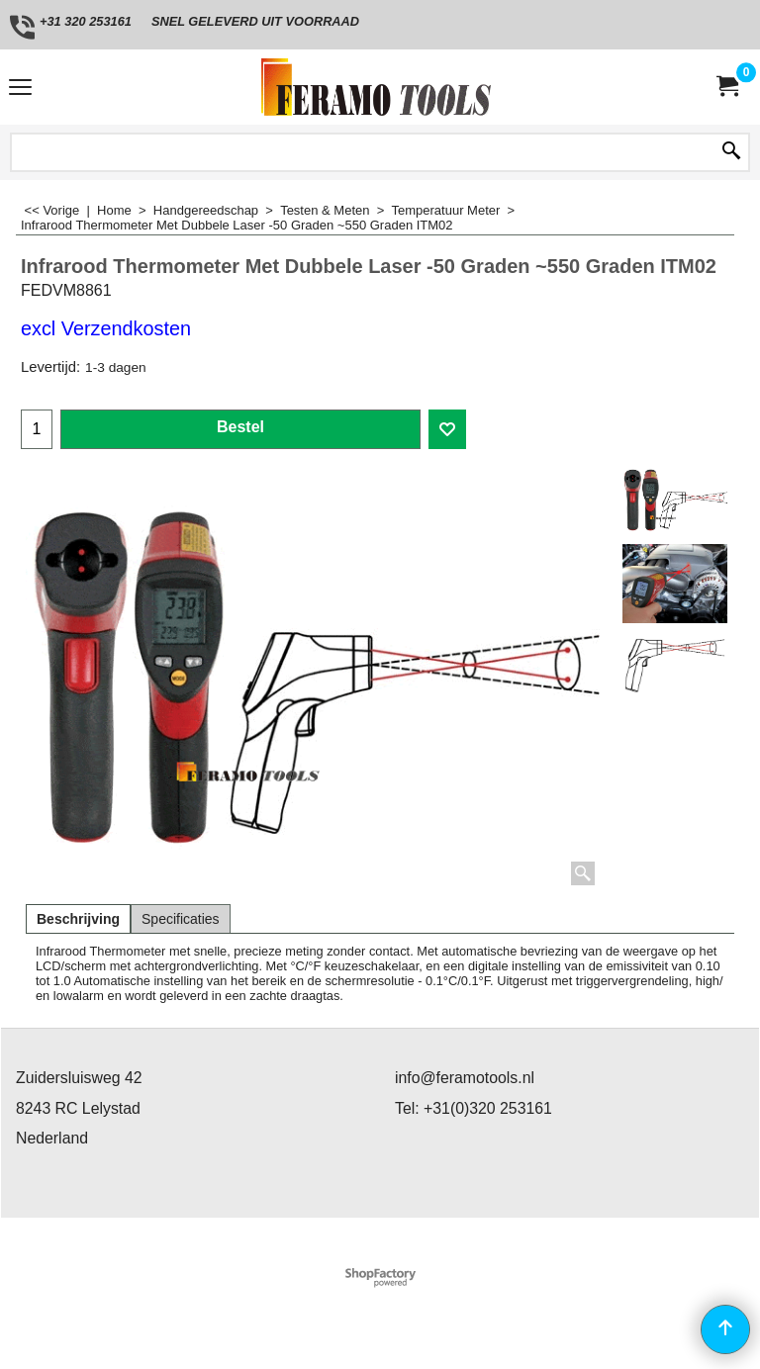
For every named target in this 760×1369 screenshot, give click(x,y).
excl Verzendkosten (106, 328)
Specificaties (181, 919)
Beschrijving (78, 919)
